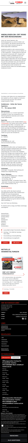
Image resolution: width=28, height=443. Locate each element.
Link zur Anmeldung (6, 188)
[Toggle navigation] (25, 3)
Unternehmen (4, 326)
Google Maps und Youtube (8, 425)
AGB (2, 337)
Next (25, 21)
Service (3, 330)
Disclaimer (4, 343)
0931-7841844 (23, 312)
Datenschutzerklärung (20, 419)
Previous (3, 21)
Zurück (5, 242)
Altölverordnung (5, 350)
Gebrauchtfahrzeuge (6, 328)
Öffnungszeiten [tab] (6, 357)
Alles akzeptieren (14, 440)
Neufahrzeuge (4, 327)
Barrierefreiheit (5, 345)
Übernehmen (14, 435)
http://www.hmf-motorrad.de (19, 314)
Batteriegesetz (5, 348)
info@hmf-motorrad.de (21, 316)
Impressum (4, 339)
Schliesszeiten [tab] (15, 357)
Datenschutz (4, 341)
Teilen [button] (16, 242)
